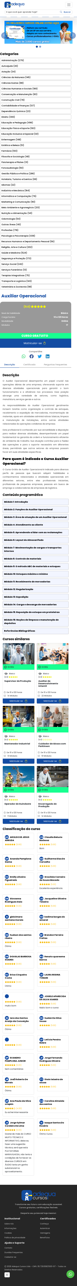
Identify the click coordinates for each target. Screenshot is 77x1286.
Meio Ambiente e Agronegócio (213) (20, 207)
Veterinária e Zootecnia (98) (16, 286)
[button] (69, 4)
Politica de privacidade (14, 1237)
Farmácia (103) (9, 150)
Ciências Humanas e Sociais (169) (19, 88)
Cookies (8, 1233)
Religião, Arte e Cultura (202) (17, 247)
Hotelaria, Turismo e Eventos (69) (19, 179)
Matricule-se (18, 701)
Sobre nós (9, 1223)
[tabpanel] (36, 774)
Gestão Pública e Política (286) (18, 173)
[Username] (32, 12)
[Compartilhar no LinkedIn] (47, 356)
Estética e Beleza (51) (12, 145)
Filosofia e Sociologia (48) (15, 156)
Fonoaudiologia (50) (12, 167)
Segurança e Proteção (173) (16, 258)
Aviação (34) (8, 71)
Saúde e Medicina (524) (14, 252)
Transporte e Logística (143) (16, 281)
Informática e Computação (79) (18, 196)
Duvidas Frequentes (13, 1252)
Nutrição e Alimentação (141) (16, 213)
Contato (8, 1248)
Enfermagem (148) (11, 139)
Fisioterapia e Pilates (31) (14, 162)
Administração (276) (12, 60)
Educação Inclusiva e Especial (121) (20, 133)
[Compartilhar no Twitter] (40, 356)
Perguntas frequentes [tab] (55, 364)
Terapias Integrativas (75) (15, 275)
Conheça (44, 1223)
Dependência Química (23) (16, 111)
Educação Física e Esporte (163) (18, 128)
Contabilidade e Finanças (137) (18, 105)
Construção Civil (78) (13, 99)
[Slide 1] (37, 47)
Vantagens (45, 1233)
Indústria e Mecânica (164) (15, 190)
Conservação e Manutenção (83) (19, 94)
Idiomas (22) (8, 184)
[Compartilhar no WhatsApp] (23, 356)
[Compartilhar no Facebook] (31, 356)
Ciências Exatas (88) (12, 83)
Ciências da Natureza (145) (16, 77)
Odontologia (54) (11, 218)
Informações (10, 1228)
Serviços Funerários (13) (14, 269)
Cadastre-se (10, 1257)
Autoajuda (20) (9, 66)
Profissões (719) (9, 230)
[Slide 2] (40, 47)
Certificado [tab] (29, 364)
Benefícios (45, 1237)
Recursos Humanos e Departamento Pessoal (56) (28, 241)
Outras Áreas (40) (11, 224)
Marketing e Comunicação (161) (18, 201)
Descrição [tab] (9, 364)
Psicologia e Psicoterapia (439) (18, 235)
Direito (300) (8, 116)
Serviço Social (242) (12, 264)
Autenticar (45, 1228)
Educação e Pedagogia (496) (17, 122)
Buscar (65, 12)
